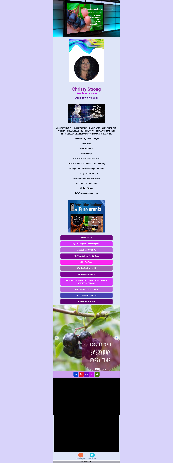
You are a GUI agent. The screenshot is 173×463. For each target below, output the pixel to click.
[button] (80, 455)
